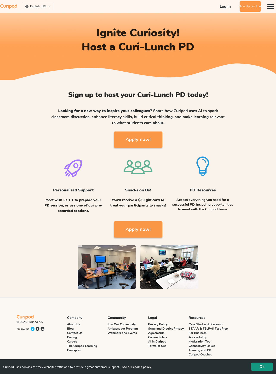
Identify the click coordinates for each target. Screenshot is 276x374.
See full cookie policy (136, 367)
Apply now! (138, 139)
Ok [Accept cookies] (262, 366)
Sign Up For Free (246, 6)
